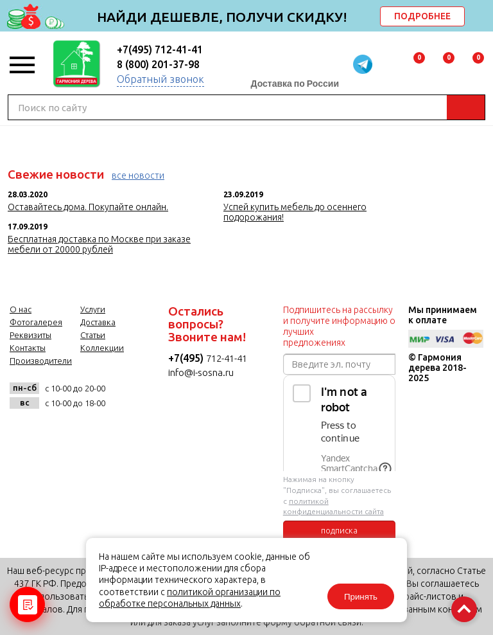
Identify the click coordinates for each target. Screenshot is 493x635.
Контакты (28, 347)
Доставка (98, 322)
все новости (138, 175)
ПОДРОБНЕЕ (422, 16)
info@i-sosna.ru (201, 372)
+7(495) (187, 358)
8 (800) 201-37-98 (158, 64)
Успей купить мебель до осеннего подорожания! (295, 212)
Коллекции (102, 347)
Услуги (92, 309)
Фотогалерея (36, 322)
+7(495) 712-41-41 (160, 49)
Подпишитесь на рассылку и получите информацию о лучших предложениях (339, 326)
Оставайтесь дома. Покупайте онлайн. (88, 207)
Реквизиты (30, 334)
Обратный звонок (160, 79)
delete (481, 17)
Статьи (92, 334)
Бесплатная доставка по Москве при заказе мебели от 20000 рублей (99, 244)
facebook (54, 431)
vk (23, 431)
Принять (360, 597)
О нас (20, 309)
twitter (86, 431)
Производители (41, 360)
